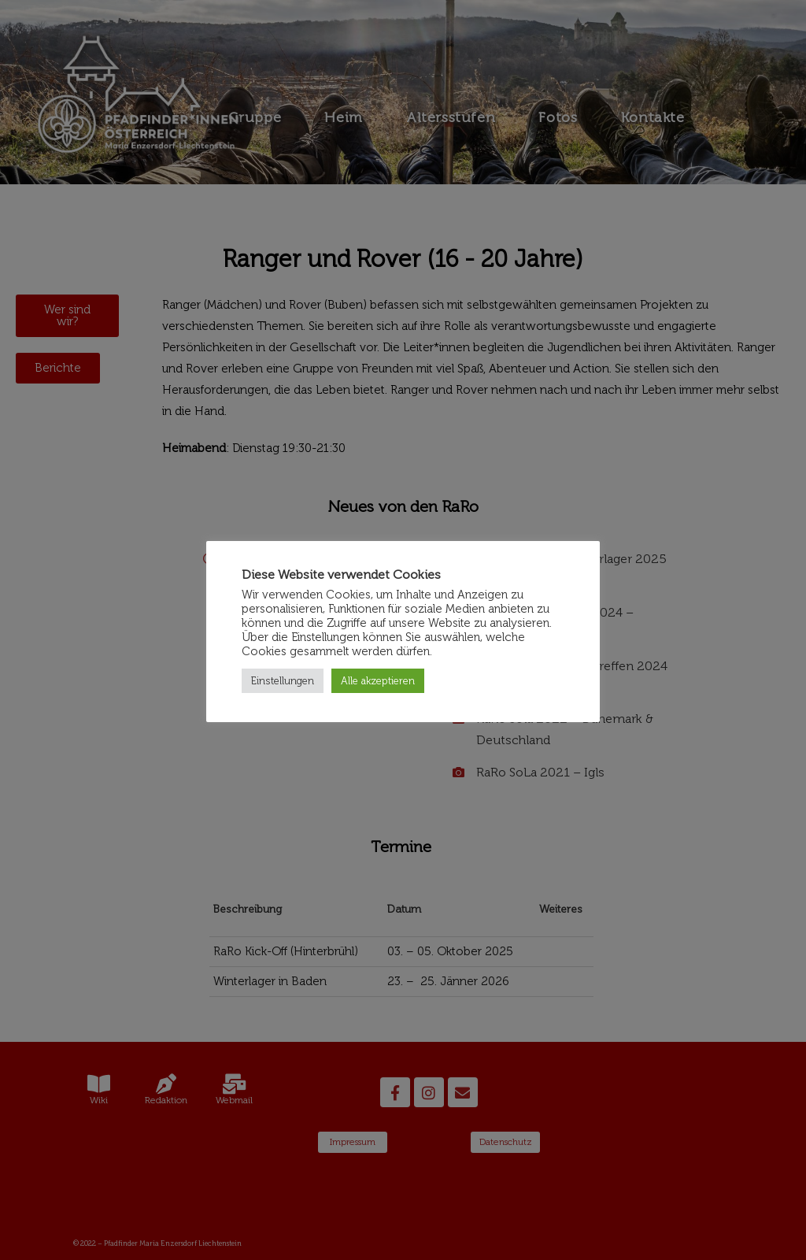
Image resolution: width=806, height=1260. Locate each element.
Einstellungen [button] (282, 681)
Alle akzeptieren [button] (378, 681)
